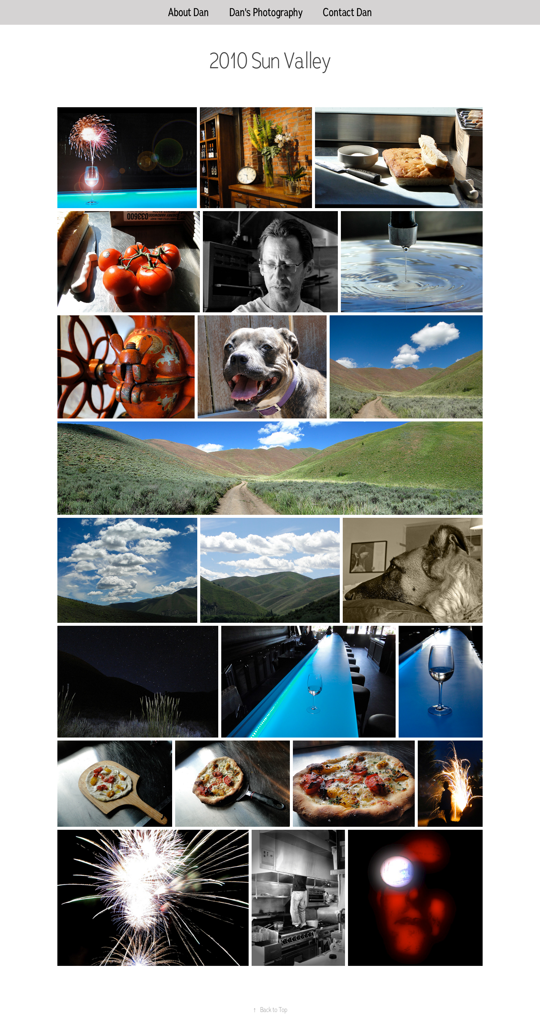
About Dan (188, 12)
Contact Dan (347, 12)
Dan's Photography (266, 12)
